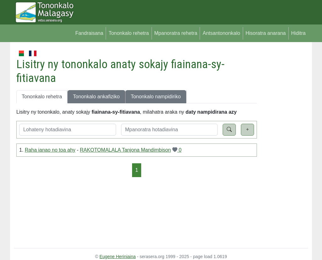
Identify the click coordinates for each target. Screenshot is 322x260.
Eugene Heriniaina (117, 256)
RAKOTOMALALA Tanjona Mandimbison (125, 150)
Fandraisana (89, 33)
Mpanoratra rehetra (175, 33)
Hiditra (298, 33)
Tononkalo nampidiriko (156, 96)
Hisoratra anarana (266, 33)
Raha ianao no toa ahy (50, 150)
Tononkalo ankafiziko (96, 96)
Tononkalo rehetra (128, 33)
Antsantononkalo (221, 33)
